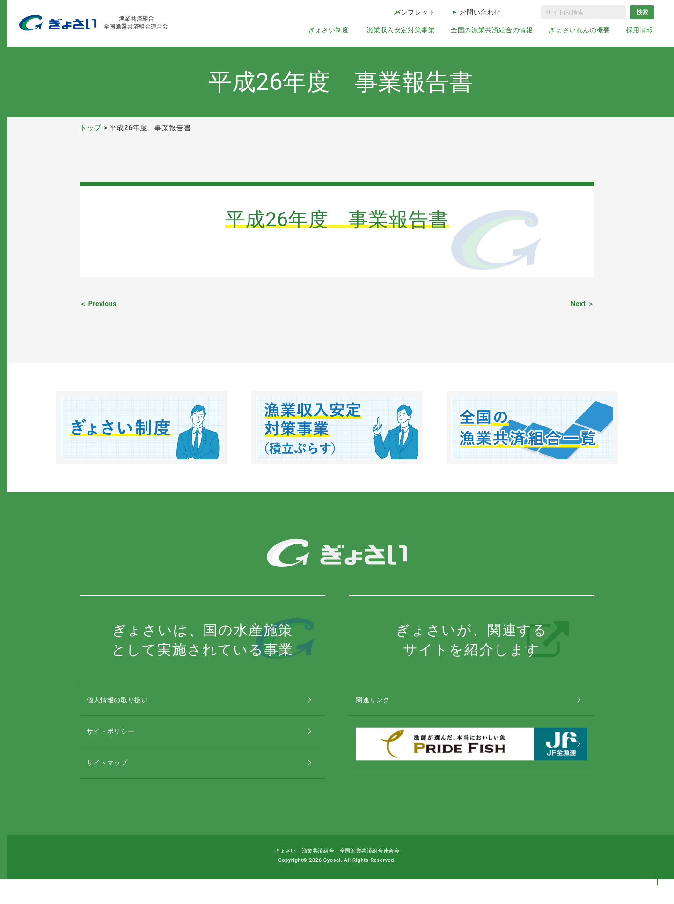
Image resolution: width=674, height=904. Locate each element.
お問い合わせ (480, 12)
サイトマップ (117, 783)
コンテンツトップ (657, 858)
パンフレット (414, 12)
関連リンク (382, 703)
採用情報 (639, 30)
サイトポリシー (121, 743)
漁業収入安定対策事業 (400, 30)
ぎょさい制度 (328, 30)
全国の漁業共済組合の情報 (492, 30)
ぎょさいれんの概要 (579, 30)
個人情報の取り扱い (128, 703)
